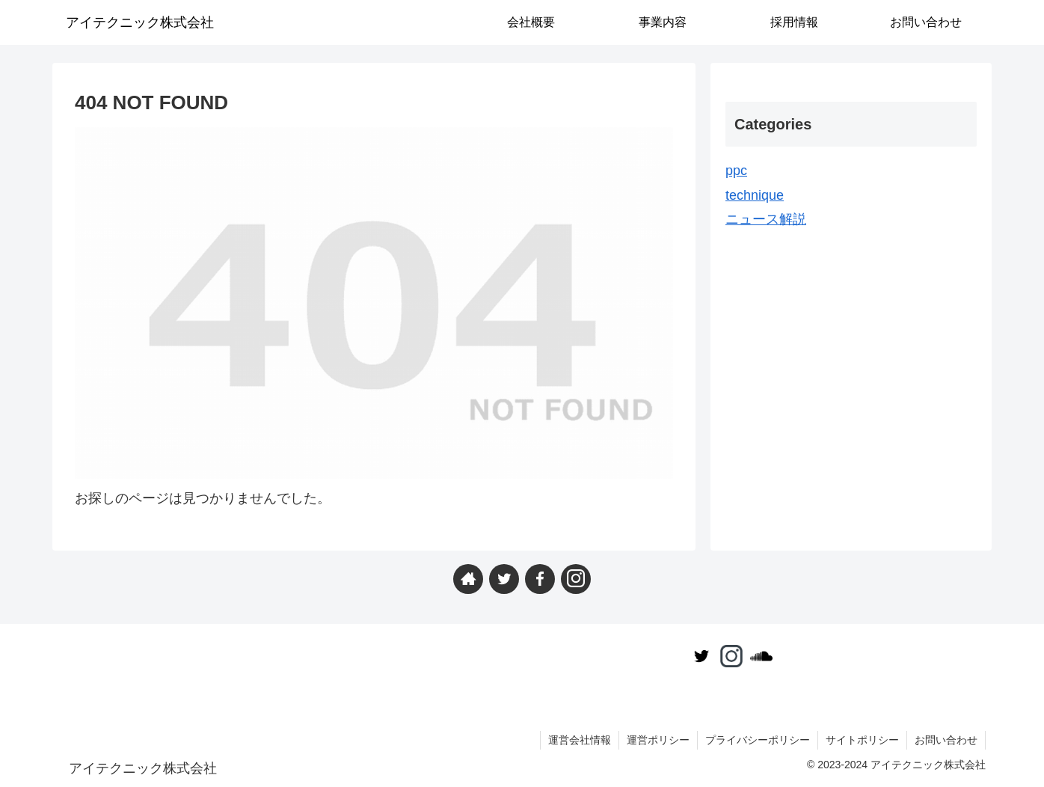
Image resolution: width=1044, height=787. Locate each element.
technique (754, 195)
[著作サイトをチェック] (468, 579)
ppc (736, 170)
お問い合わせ (946, 740)
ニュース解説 (765, 219)
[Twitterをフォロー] (504, 579)
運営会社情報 (579, 740)
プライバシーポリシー (757, 740)
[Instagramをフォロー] (576, 579)
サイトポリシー (862, 740)
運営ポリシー (658, 740)
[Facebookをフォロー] (540, 579)
